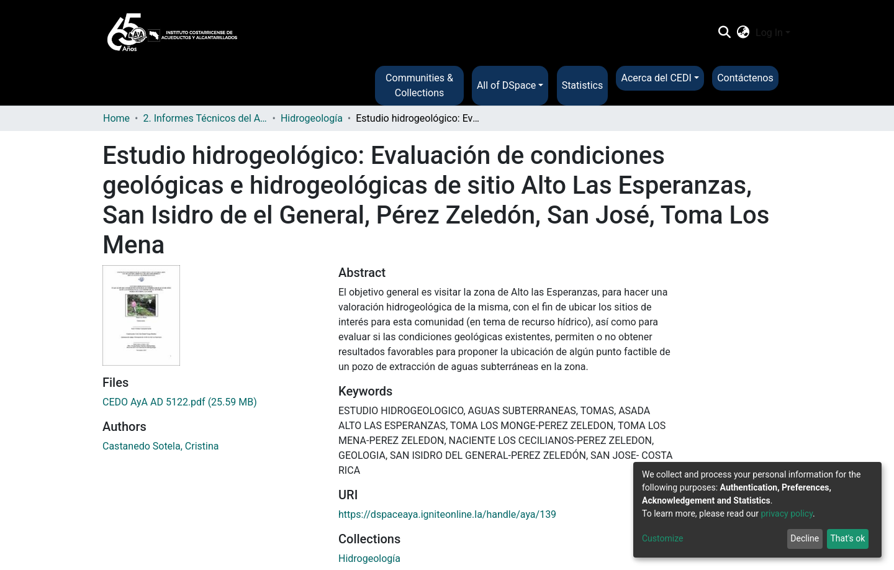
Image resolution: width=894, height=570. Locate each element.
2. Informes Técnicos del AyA (205, 118)
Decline (804, 538)
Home (116, 118)
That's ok (847, 538)
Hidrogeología (312, 118)
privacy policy (787, 513)
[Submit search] (724, 32)
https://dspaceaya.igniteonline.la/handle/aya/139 (447, 514)
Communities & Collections (419, 85)
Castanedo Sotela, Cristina (160, 446)
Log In (769, 32)
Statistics (582, 85)
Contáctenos (745, 78)
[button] (743, 32)
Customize (662, 538)
